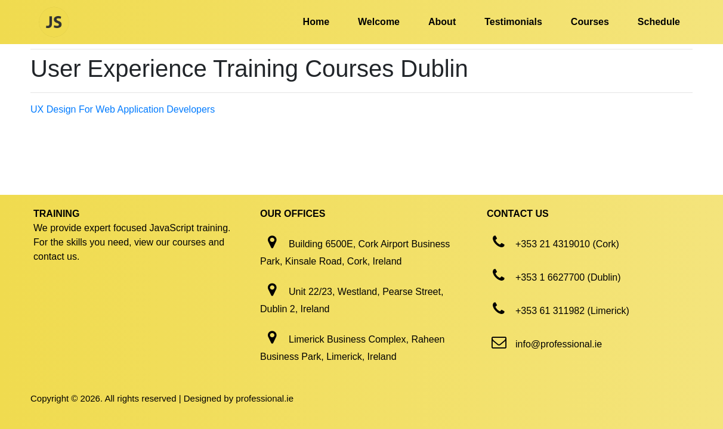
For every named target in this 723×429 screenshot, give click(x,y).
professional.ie (264, 398)
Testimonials (513, 22)
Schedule (659, 22)
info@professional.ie (558, 344)
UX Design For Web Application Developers (122, 109)
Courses (590, 22)
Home (316, 22)
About (442, 22)
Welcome (379, 22)
